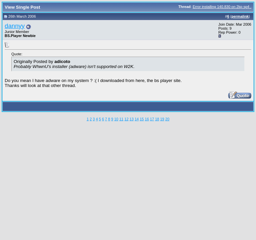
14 (137, 119)
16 (147, 119)
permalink (240, 16)
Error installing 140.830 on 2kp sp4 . (222, 7)
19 (162, 119)
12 (126, 119)
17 (152, 119)
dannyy (15, 25)
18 (157, 119)
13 (132, 119)
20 (167, 119)
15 (142, 119)
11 (121, 119)
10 (116, 119)
